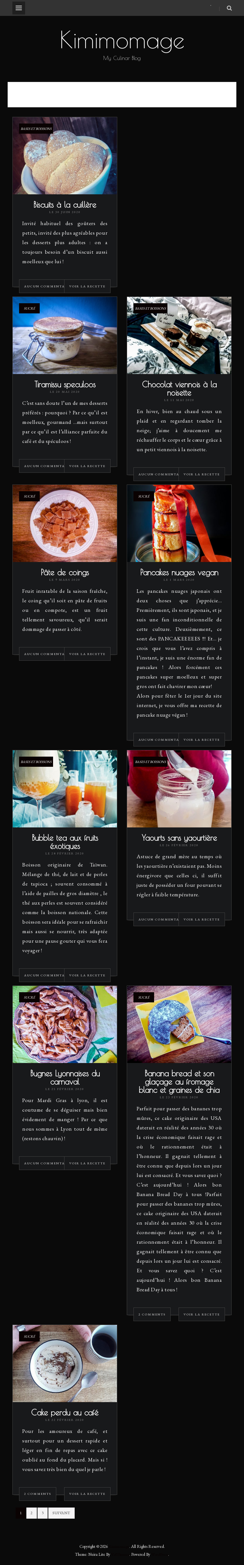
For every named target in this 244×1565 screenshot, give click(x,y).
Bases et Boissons (36, 129)
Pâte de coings (65, 572)
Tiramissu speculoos (65, 384)
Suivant (61, 1513)
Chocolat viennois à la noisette (179, 389)
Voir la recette (87, 286)
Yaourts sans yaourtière (179, 838)
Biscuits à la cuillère (64, 205)
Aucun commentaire (47, 286)
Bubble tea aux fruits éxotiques (65, 842)
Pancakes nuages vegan (179, 572)
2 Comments (152, 1315)
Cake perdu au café (64, 1412)
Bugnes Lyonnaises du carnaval (65, 1078)
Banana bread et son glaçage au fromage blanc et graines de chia (179, 1082)
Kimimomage (122, 39)
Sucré (29, 308)
